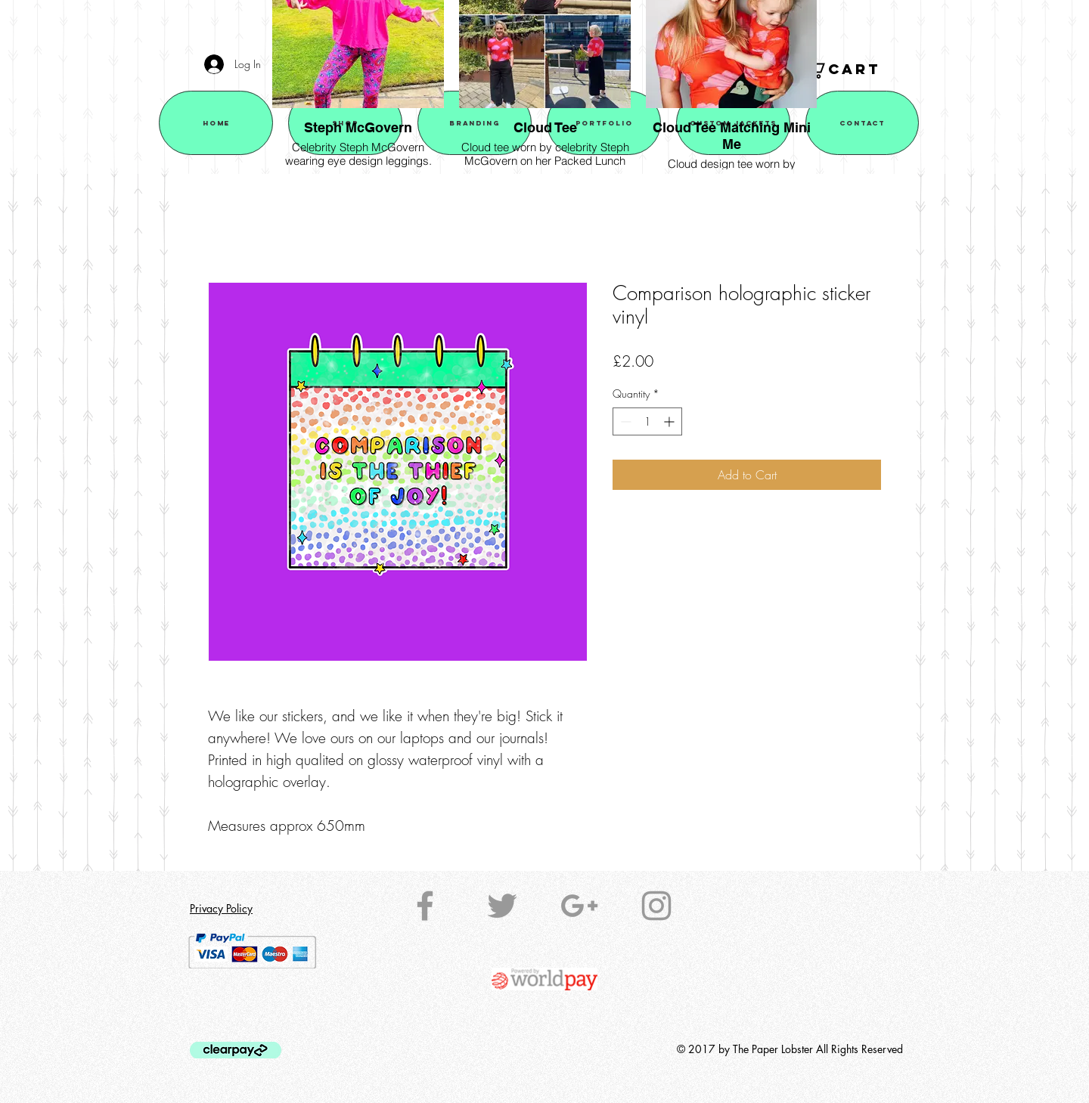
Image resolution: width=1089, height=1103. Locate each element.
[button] (851, 69)
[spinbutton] (647, 421)
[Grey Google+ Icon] (579, 905)
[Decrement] (624, 421)
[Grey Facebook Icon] (425, 905)
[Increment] (670, 421)
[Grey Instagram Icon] (656, 905)
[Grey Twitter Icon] (502, 905)
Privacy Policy (221, 908)
